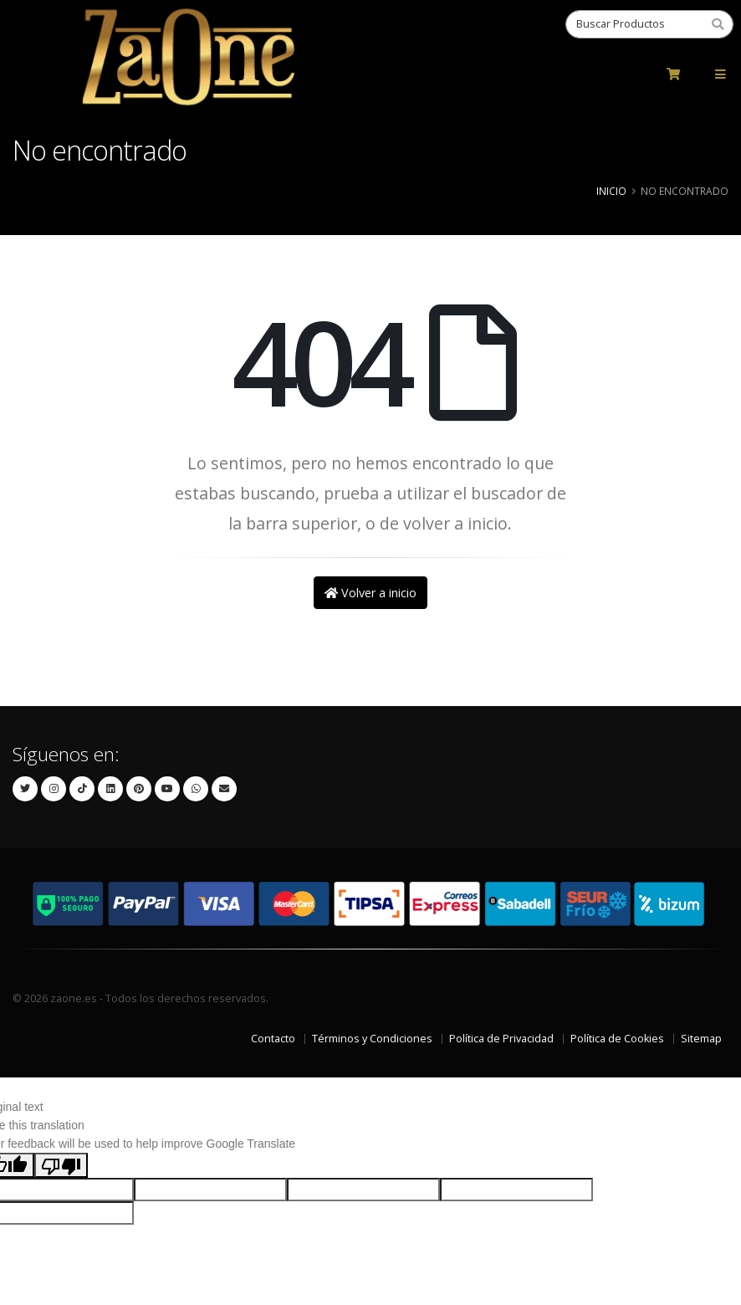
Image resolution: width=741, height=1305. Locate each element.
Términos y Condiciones (372, 1038)
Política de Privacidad (501, 1038)
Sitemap (701, 1038)
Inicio (611, 190)
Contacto (273, 1038)
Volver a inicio (370, 593)
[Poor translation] (61, 1165)
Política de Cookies (617, 1038)
